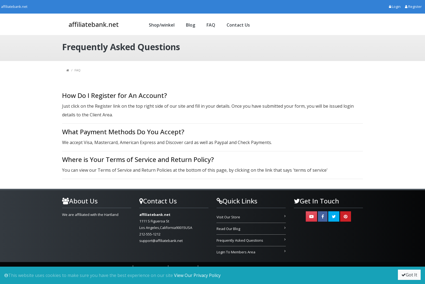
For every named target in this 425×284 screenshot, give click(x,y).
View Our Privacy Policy (197, 275)
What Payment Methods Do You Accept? (123, 131)
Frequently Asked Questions (240, 240)
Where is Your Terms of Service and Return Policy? (138, 159)
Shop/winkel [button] (162, 25)
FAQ (211, 25)
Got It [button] (409, 275)
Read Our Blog (228, 228)
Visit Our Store (228, 217)
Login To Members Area (236, 252)
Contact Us (238, 25)
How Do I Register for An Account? (114, 95)
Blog (190, 25)
